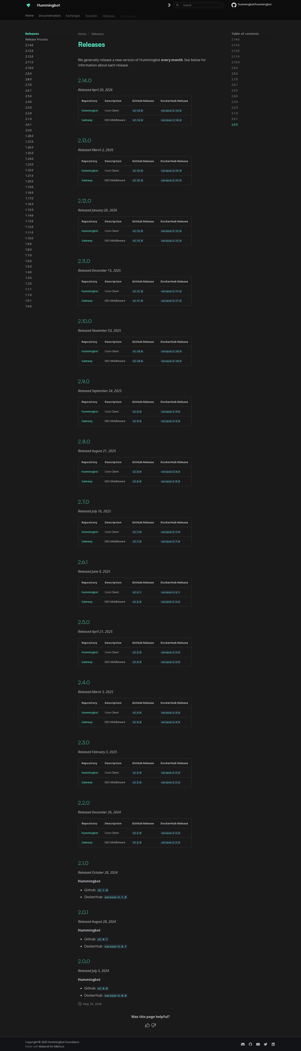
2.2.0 (84, 802)
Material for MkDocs (51, 1046)
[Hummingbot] (28, 5)
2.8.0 (84, 441)
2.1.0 (83, 863)
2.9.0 (83, 381)
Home (29, 15)
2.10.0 (85, 321)
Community (128, 15)
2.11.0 (84, 261)
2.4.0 (84, 682)
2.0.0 (84, 961)
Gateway (87, 120)
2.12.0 (84, 200)
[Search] (198, 5)
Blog (165, 15)
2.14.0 (84, 80)
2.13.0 (84, 140)
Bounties (91, 15)
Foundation (149, 15)
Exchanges (73, 15)
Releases (109, 15)
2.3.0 (83, 742)
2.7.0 (83, 501)
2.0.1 (83, 912)
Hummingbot (90, 110)
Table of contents (245, 34)
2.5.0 (84, 622)
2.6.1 (82, 562)
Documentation (50, 15)
